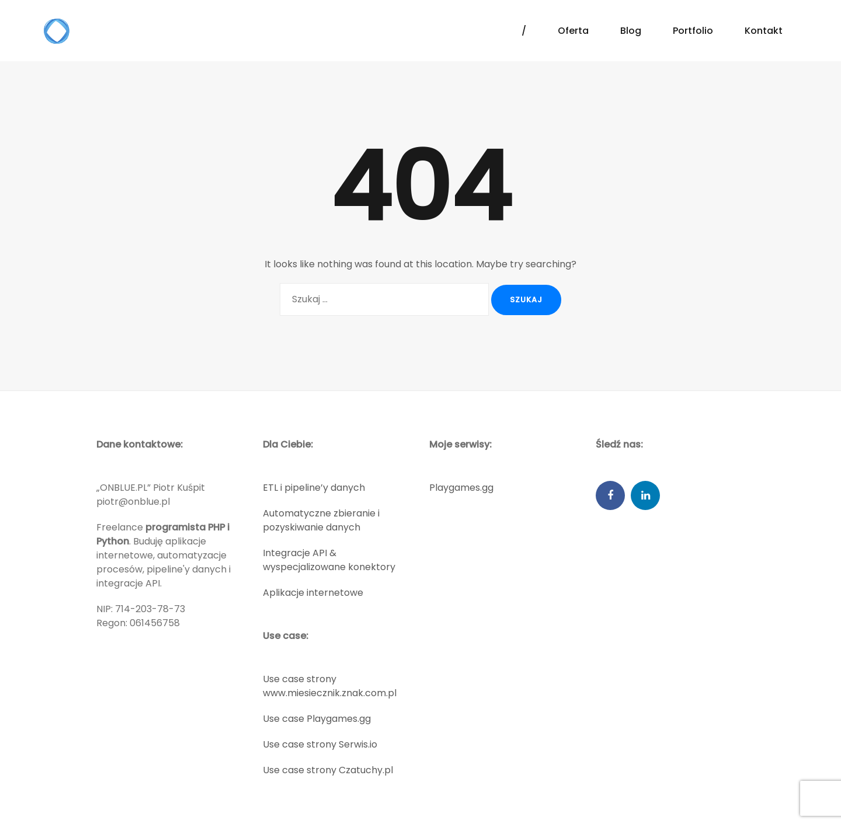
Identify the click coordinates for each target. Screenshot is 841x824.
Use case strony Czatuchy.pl (328, 770)
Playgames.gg (461, 487)
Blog (630, 30)
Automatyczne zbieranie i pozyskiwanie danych (321, 520)
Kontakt (764, 30)
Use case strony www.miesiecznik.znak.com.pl (330, 686)
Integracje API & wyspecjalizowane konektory (329, 560)
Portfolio (693, 30)
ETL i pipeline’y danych (314, 487)
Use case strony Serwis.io (320, 744)
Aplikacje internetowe (313, 592)
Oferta (573, 30)
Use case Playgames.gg (317, 718)
